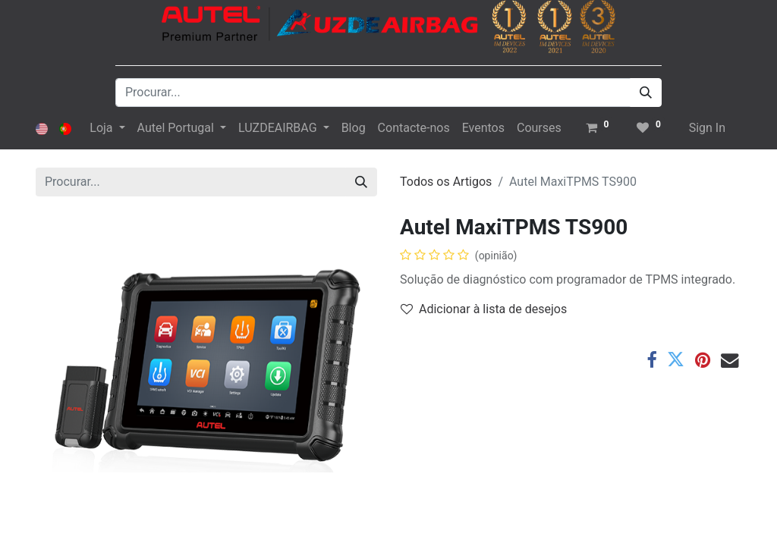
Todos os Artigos (446, 181)
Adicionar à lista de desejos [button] (484, 309)
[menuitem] (353, 128)
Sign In (707, 128)
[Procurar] (646, 92)
